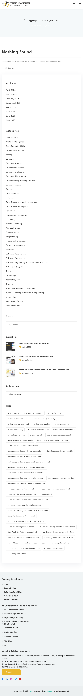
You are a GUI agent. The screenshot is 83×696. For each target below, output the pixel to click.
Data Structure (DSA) (13, 592)
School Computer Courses (15, 613)
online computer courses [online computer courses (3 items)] (35, 543)
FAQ (5, 646)
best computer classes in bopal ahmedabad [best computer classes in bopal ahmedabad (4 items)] (25, 451)
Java (6, 588)
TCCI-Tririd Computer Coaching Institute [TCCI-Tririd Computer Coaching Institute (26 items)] (23, 548)
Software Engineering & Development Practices (27, 263)
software (10, 250)
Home (33, 26)
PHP (5, 596)
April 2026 (11, 90)
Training (9, 284)
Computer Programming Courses (20, 181)
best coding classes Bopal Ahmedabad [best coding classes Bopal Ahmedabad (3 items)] (52, 440)
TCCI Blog (8, 641)
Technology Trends (14, 280)
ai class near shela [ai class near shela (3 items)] (62, 424)
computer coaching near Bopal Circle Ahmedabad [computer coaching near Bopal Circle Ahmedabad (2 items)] (28, 511)
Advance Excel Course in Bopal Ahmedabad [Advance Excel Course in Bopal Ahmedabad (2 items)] (25, 413)
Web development (14, 306)
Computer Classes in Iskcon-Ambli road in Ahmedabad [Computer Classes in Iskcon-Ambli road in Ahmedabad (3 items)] (30, 494)
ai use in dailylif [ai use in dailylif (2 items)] (36, 435)
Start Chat (11, 672)
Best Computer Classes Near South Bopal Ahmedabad (44, 370)
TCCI (30, 691)
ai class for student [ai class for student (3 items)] (55, 413)
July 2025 (10, 112)
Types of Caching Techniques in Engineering (25, 293)
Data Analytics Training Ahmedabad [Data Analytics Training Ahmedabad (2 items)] (22, 532)
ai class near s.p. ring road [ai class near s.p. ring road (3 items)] (18, 424)
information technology (16, 215)
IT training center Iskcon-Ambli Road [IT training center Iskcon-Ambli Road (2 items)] (58, 537)
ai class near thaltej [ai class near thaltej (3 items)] (15, 430)
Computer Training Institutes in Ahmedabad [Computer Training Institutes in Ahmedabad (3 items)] (57, 527)
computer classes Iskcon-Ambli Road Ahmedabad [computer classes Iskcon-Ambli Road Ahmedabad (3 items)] (28, 500)
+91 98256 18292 (22, 667)
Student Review (10, 632)
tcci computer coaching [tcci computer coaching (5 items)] (53, 548)
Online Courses (12, 232)
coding (9, 155)
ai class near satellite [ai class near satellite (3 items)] (42, 424)
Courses (9, 189)
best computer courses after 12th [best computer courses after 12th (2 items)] (61, 478)
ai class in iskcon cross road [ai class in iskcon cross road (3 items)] (19, 419)
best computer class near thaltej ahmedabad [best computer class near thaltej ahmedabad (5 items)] (25, 478)
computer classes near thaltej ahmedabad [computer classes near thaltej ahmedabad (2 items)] (24, 505)
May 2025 (10, 120)
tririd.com (49, 691)
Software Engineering (15, 258)
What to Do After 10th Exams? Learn (36, 357)
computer (10, 159)
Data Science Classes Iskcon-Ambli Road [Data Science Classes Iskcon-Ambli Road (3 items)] (57, 532)
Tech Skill (10, 271)
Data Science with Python (17, 206)
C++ (9, 584)
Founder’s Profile (11, 628)
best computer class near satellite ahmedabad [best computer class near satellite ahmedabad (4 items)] (26, 473)
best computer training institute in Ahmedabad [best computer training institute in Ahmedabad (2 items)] (26, 484)
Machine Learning (14, 224)
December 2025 (13, 103)
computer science (13, 185)
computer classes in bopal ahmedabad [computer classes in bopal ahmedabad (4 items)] (54, 489)
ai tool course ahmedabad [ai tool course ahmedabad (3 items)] (64, 430)
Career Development (15, 150)
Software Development (16, 254)
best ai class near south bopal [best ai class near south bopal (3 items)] (59, 435)
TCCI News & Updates (15, 267)
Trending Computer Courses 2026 (21, 288)
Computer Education (15, 168)
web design (11, 297)
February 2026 (12, 99)
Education (10, 211)
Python (13, 588)
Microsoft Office (13, 228)
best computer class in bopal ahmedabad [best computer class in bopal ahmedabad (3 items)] (24, 457)
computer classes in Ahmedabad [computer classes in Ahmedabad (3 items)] (21, 489)
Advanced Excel (11, 600)
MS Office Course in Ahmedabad (34, 344)
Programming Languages (17, 241)
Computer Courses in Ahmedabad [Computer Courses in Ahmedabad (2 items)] (21, 516)
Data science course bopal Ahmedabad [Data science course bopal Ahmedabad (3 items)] (23, 537)
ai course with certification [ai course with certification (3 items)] (38, 430)
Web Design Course (14, 301)
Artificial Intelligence (15, 142)
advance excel (12, 138)
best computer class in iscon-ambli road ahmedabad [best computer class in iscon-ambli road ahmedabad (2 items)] (29, 462)
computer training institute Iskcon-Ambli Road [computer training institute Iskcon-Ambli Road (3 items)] (26, 521)
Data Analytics (12, 194)
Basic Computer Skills (15, 146)
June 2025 (10, 116)
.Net (9, 596)
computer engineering (16, 172)
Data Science (11, 198)
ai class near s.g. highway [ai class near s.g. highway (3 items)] (44, 419)
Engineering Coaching (13, 617)
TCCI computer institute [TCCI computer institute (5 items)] (17, 554)
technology (11, 275)
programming (12, 237)
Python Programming (15, 245)
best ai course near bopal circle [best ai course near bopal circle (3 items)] (20, 440)
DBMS (16, 596)
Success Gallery (11, 637)
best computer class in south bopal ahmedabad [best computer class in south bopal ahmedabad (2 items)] (27, 467)
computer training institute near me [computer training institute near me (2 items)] (21, 527)
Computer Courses (14, 163)
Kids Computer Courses (14, 610)
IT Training (10, 219)
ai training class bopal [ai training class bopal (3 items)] (16, 435)
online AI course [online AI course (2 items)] (14, 543)
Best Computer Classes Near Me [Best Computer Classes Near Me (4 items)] (60, 451)
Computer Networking (16, 176)
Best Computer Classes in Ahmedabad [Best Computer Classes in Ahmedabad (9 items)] (23, 446)
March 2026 (11, 94)
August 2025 (11, 107)
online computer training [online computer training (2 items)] (59, 543)
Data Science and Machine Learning (22, 202)
